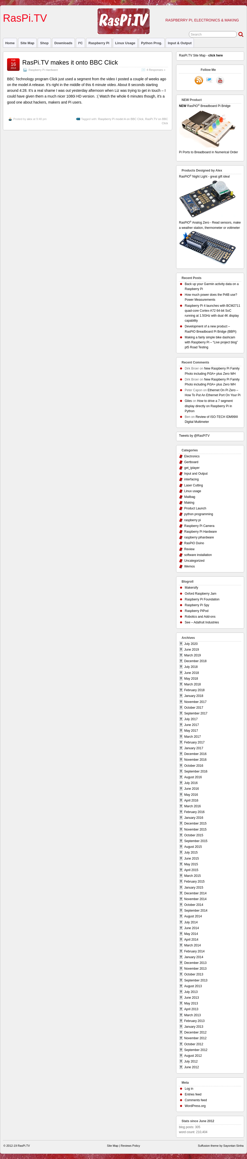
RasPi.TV (25, 18)
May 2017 (191, 730)
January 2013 (193, 1027)
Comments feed (196, 1100)
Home (10, 43)
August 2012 (193, 1056)
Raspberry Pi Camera (199, 526)
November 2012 (195, 1038)
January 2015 (193, 887)
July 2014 (191, 922)
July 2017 (191, 719)
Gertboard (191, 462)
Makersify (191, 587)
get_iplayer (192, 468)
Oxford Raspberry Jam (200, 593)
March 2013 (192, 1015)
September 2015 (195, 841)
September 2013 (195, 980)
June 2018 (191, 673)
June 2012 (191, 1067)
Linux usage (125, 43)
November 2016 (195, 760)
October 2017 (193, 707)
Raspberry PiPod (197, 611)
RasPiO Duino (194, 543)
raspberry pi (98, 43)
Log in (189, 1088)
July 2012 (191, 1061)
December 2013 (195, 963)
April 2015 (191, 870)
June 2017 (191, 725)
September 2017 (195, 713)
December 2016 (195, 754)
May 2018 (191, 678)
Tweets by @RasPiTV (194, 436)
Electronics (192, 456)
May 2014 (191, 934)
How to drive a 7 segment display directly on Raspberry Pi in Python (209, 406)
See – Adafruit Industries (202, 622)
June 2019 (191, 649)
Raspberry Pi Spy (197, 605)
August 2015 (193, 847)
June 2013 (191, 997)
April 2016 (191, 800)
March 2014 (192, 945)
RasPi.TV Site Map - (201, 55)
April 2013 (191, 1009)
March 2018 (192, 684)
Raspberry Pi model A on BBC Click (121, 119)
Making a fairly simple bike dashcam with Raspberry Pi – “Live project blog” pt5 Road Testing (211, 342)
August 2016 (193, 777)
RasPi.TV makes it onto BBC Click (70, 62)
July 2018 (191, 667)
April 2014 (191, 939)
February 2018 (194, 690)
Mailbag (189, 497)
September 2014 (195, 910)
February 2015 (194, 881)
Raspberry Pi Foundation (202, 599)
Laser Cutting (193, 485)
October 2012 (193, 1044)
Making (189, 502)
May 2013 (191, 1003)
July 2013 (191, 992)
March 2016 (192, 806)
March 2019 (192, 655)
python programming (198, 514)
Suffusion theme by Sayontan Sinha (221, 1145)
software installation (198, 555)
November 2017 (195, 702)
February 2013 (194, 1021)
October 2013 (193, 974)
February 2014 (194, 951)
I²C (80, 43)
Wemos (189, 566)
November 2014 (195, 899)
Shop (44, 43)
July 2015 (191, 852)
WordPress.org (195, 1106)
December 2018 (195, 661)
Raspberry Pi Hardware (43, 69)
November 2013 (195, 968)
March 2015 (192, 876)
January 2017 (193, 748)
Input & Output (180, 43)
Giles (188, 401)
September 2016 (195, 771)
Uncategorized (194, 561)
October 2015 (193, 835)
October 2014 (193, 905)
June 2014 (191, 928)
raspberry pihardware (199, 537)
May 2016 (191, 795)
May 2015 (191, 864)
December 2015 (195, 823)
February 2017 (194, 742)
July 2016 (191, 783)
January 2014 (193, 957)
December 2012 (195, 1032)
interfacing (191, 479)
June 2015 (191, 858)
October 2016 (193, 766)
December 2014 (195, 893)
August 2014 (193, 916)
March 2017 (192, 736)
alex (29, 119)
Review (189, 549)
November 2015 (195, 829)
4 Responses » (156, 69)
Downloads (63, 43)
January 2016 (193, 818)
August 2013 (193, 986)
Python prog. (151, 43)
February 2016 (194, 812)
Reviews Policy (130, 1145)
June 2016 (191, 789)
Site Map (27, 43)
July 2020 (191, 644)
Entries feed (193, 1094)
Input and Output (195, 473)
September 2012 (195, 1050)
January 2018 (193, 696)
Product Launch (195, 508)
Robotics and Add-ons (200, 616)
